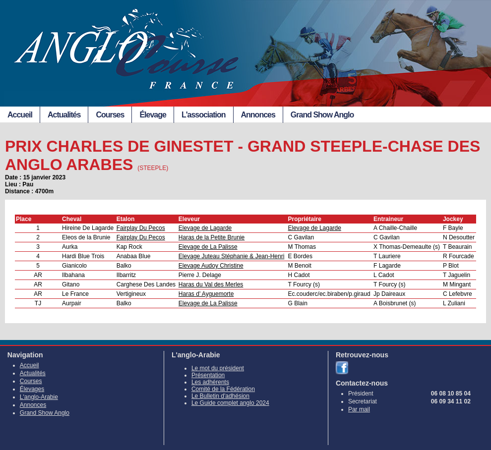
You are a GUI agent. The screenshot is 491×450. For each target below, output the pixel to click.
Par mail (359, 409)
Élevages (32, 389)
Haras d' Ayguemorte (206, 293)
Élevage (152, 115)
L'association (204, 115)
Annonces (258, 115)
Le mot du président (217, 368)
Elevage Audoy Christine (211, 265)
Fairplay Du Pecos (141, 228)
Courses (110, 115)
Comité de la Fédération (223, 389)
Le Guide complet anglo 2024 (230, 402)
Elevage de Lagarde (205, 228)
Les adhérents (210, 382)
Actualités (64, 115)
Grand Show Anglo (322, 115)
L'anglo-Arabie (39, 397)
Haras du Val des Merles (211, 284)
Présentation (208, 375)
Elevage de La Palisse (208, 246)
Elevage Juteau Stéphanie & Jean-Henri (231, 256)
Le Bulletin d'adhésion (220, 396)
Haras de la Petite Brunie (212, 237)
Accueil (19, 115)
